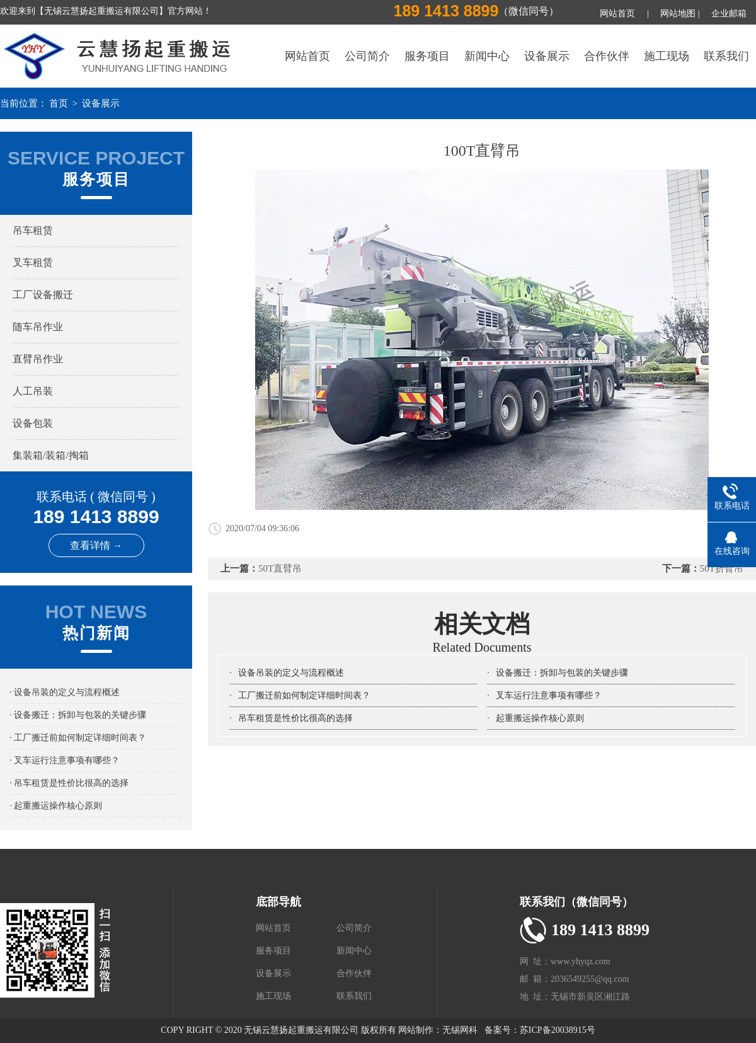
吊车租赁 (33, 230)
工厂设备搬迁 (43, 294)
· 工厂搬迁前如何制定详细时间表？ (77, 737)
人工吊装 (33, 391)
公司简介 (367, 56)
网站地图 (678, 13)
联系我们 (726, 56)
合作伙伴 (606, 56)
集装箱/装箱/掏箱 (51, 455)
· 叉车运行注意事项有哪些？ (64, 760)
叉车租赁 (33, 262)
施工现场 (666, 56)
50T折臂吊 (721, 568)
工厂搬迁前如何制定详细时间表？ (304, 695)
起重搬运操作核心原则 (540, 718)
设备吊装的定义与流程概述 (291, 672)
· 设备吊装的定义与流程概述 (64, 692)
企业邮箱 (729, 13)
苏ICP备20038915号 (557, 1030)
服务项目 (427, 56)
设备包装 (33, 423)
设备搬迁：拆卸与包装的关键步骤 (562, 672)
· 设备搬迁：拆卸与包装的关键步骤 (77, 715)
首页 (58, 103)
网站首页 (617, 13)
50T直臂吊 (280, 568)
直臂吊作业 (38, 359)
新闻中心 (487, 56)
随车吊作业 (38, 326)
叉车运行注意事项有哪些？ (549, 695)
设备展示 (547, 56)
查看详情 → (96, 545)
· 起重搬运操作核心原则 (55, 805)
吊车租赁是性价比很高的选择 (295, 718)
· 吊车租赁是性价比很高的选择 (69, 783)
